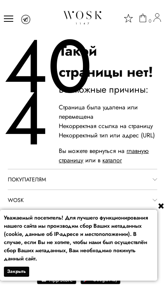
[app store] (57, 282)
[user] (157, 19)
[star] (128, 18)
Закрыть (16, 271)
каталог (112, 160)
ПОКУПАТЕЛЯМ (27, 179)
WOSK (16, 200)
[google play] (101, 282)
